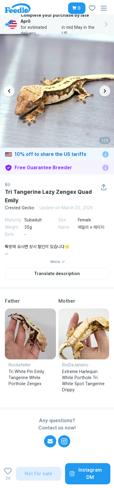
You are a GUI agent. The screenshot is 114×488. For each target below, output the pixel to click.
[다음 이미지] (104, 91)
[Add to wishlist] (8, 474)
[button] (76, 8)
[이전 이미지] (9, 91)
